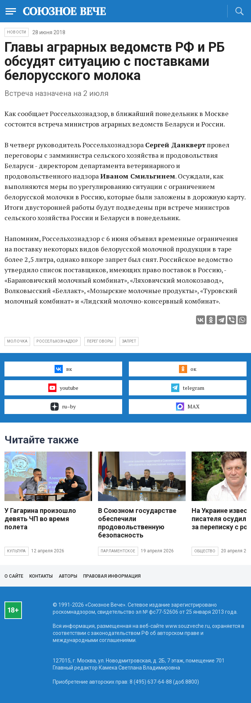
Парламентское (118, 551)
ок (187, 369)
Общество (205, 551)
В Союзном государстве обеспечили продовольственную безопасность (137, 523)
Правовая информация (112, 576)
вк (63, 369)
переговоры (100, 341)
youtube (63, 387)
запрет (129, 341)
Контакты (41, 576)
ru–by (63, 406)
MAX (187, 406)
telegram (187, 387)
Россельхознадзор (57, 341)
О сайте (13, 576)
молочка (17, 341)
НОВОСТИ (16, 32)
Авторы (68, 576)
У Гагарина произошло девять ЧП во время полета (40, 519)
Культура (16, 551)
